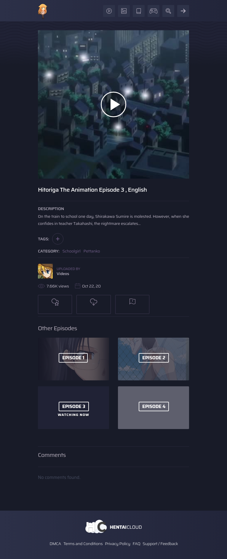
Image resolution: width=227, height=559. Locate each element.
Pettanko (91, 251)
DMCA (55, 543)
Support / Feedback (160, 543)
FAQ (136, 543)
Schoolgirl (72, 251)
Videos (63, 273)
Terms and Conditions (83, 543)
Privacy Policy (117, 543)
